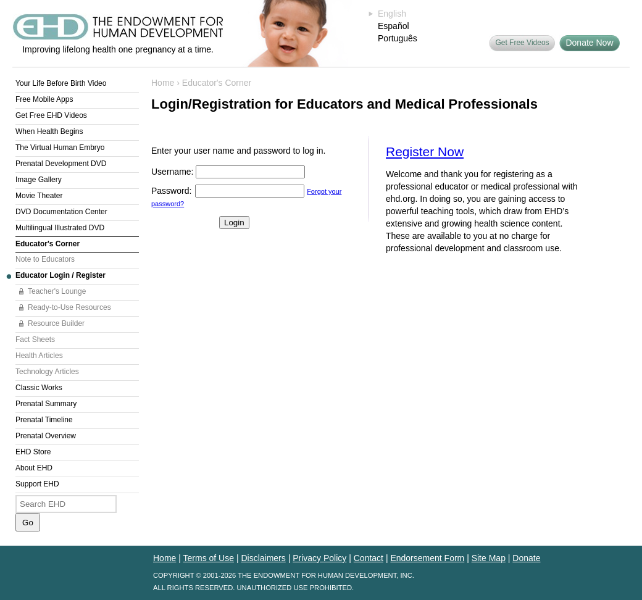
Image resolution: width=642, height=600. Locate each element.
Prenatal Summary (46, 403)
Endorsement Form (427, 558)
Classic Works (38, 387)
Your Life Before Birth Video (60, 83)
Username (171, 172)
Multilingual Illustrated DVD (59, 227)
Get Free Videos (522, 42)
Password (170, 191)
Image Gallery (38, 179)
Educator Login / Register (60, 275)
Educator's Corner (47, 244)
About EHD (33, 468)
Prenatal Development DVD (60, 163)
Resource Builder (56, 323)
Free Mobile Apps (44, 99)
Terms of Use (208, 558)
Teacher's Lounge (57, 291)
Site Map (489, 558)
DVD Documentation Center (61, 211)
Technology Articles (47, 371)
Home (162, 83)
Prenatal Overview (45, 435)
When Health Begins (49, 131)
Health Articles (39, 355)
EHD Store (33, 452)
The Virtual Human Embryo (60, 147)
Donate (526, 558)
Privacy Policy (319, 558)
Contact (368, 558)
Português (397, 38)
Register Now (425, 151)
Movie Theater (38, 195)
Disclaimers (263, 558)
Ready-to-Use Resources (69, 307)
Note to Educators (45, 259)
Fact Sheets (35, 339)
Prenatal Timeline (44, 419)
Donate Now (589, 43)
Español (393, 26)
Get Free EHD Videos (51, 115)
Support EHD (37, 484)
